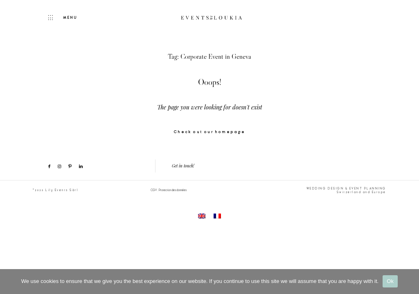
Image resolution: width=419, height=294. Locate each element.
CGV (154, 190)
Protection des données (173, 190)
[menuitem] (202, 216)
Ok (390, 281)
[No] (409, 281)
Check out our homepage (209, 132)
